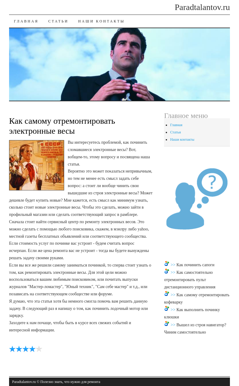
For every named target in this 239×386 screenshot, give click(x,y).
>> (173, 265)
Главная (26, 21)
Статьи (58, 21)
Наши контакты (101, 21)
